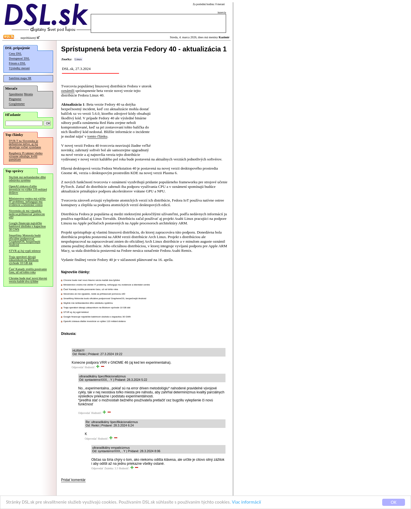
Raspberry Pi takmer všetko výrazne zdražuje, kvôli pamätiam (26, 156)
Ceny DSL (15, 53)
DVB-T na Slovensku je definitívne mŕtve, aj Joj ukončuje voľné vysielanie (25, 144)
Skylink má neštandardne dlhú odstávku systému (27, 179)
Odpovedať (78, 367)
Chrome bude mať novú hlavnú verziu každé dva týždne (28, 280)
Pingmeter (15, 98)
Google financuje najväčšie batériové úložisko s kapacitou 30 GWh (27, 226)
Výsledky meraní (19, 68)
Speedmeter (16, 94)
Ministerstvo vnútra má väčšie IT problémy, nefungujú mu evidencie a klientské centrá (27, 201)
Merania (28, 94)
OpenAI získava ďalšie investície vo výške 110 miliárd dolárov (28, 189)
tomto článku (97, 136)
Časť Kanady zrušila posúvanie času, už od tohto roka (28, 270)
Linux (78, 59)
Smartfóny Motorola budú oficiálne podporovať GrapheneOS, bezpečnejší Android (25, 240)
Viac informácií (246, 503)
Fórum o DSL (17, 63)
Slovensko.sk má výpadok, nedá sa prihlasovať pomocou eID (27, 214)
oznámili (67, 90)
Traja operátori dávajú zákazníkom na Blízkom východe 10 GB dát (24, 260)
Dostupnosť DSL (19, 58)
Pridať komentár (73, 480)
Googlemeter (17, 103)
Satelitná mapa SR (20, 78)
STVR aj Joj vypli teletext (25, 250)
